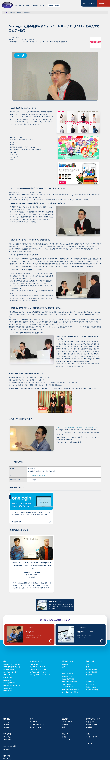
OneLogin (12, 12)
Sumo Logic (7, 739)
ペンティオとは (19, 5)
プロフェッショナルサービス (39, 669)
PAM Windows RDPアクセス (71, 689)
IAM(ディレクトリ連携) (10, 672)
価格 (87, 664)
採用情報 (57, 5)
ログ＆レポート (8, 675)
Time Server (7, 759)
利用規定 (89, 675)
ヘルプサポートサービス (37, 667)
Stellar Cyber (7, 737)
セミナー (43, 5)
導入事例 (35, 5)
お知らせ (65, 737)
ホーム (5, 12)
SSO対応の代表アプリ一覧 (11, 667)
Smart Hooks (7, 688)
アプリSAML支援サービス (38, 672)
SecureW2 (6, 724)
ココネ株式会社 (27, 12)
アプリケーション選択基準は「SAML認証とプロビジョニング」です (77, 427)
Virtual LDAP (7, 691)
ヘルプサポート (35, 722)
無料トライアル (91, 687)
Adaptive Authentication (11, 685)
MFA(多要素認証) (8, 669)
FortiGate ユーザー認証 (69, 682)
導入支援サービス (35, 727)
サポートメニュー (35, 664)
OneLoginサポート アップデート (40, 675)
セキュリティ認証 (91, 669)
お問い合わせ (102, 3)
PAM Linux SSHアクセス (70, 692)
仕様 (87, 667)
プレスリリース (67, 739)
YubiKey (6, 727)
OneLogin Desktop (9, 677)
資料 (63, 667)
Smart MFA (7, 680)
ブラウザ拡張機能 (91, 672)
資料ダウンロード (87, 3)
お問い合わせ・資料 (93, 719)
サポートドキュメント (37, 724)
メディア (89, 743)
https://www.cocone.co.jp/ (36, 475)
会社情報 (51, 5)
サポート (33, 719)
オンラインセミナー (92, 737)
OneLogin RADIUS (9, 683)
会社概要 (65, 724)
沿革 (63, 727)
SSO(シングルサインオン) (11, 664)
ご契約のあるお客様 (92, 690)
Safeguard (6, 749)
